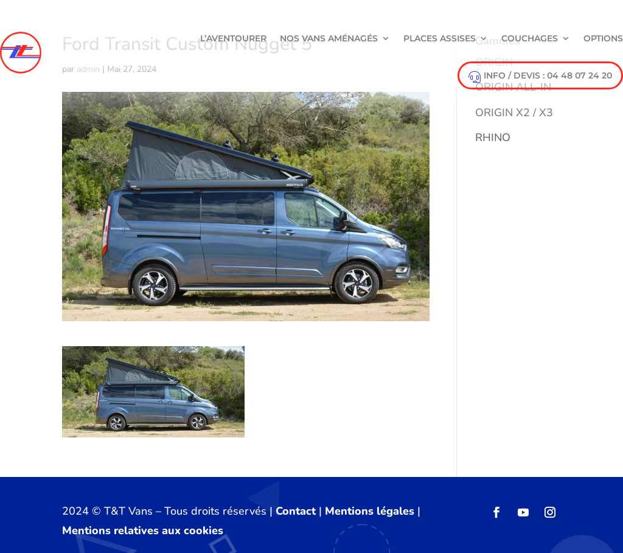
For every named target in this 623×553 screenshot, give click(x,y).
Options (603, 38)
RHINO (492, 137)
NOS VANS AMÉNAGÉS (329, 38)
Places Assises (439, 38)
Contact (296, 511)
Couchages (529, 38)
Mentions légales (369, 511)
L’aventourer (233, 38)
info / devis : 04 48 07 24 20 (540, 76)
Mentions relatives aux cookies (142, 530)
